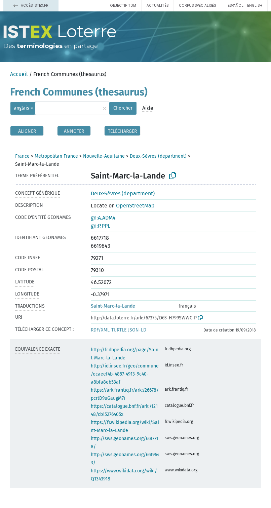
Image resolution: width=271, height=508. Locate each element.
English (254, 5)
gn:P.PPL (100, 226)
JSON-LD (137, 330)
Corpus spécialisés (197, 5)
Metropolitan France (56, 156)
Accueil (19, 74)
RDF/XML (100, 330)
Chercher (122, 108)
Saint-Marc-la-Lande (113, 306)
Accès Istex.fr (30, 5)
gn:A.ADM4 (103, 217)
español (235, 5)
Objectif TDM (123, 5)
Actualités (157, 5)
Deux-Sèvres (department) (158, 156)
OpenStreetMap (135, 205)
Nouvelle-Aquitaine (104, 156)
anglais (21, 108)
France (22, 156)
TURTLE (118, 330)
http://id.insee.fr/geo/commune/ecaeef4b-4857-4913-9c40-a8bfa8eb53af (125, 374)
